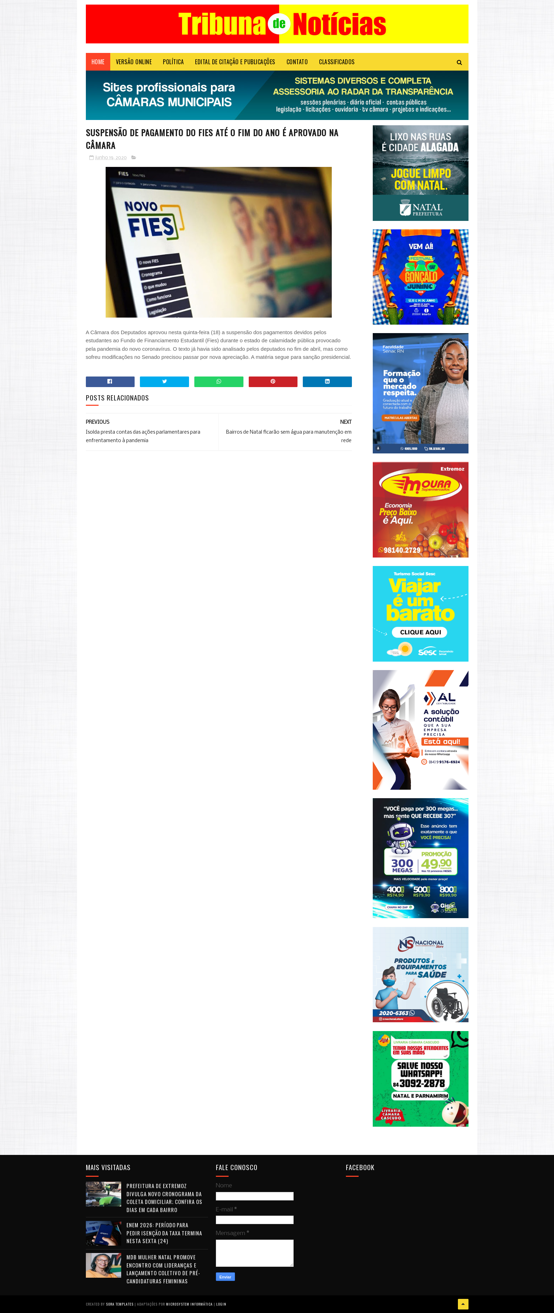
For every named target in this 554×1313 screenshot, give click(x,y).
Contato (297, 62)
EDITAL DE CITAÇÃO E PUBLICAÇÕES (235, 62)
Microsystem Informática (189, 1304)
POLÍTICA (173, 62)
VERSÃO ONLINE (134, 62)
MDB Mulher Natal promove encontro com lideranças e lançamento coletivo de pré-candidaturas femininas (163, 1269)
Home (98, 62)
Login (221, 1304)
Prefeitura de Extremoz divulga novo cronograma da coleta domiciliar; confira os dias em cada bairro (164, 1197)
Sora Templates (120, 1304)
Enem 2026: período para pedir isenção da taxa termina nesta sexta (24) (164, 1233)
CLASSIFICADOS (337, 62)
